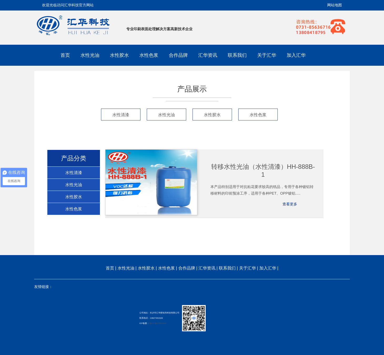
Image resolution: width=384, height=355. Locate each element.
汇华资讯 (207, 55)
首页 (65, 55)
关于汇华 (266, 55)
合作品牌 (178, 55)
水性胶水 (119, 55)
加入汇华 (296, 55)
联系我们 (237, 55)
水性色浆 (148, 55)
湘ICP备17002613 (157, 323)
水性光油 (89, 55)
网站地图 (334, 5)
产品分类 (73, 158)
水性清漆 (120, 115)
